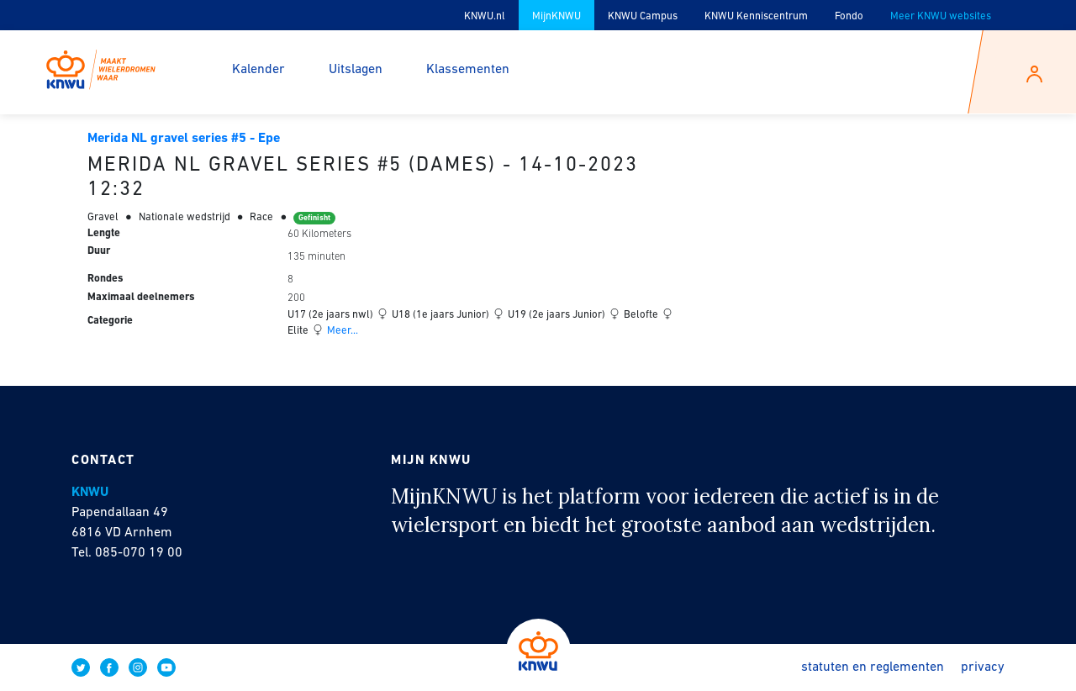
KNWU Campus (643, 16)
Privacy (983, 667)
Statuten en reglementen (872, 667)
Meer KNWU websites (940, 16)
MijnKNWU (556, 16)
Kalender (258, 69)
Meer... (341, 330)
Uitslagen (355, 69)
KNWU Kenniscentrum (756, 16)
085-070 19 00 (138, 553)
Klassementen (467, 69)
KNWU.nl (484, 16)
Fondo (849, 16)
